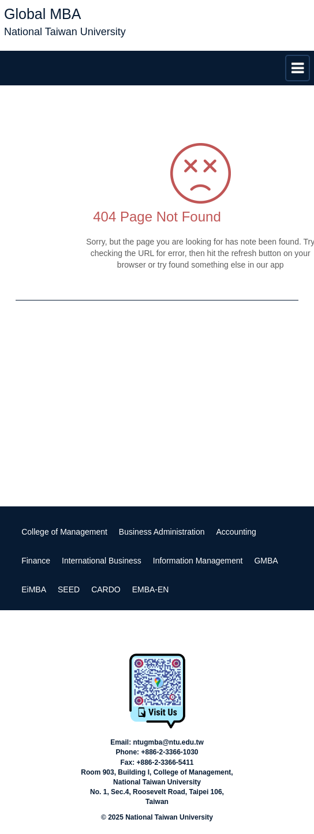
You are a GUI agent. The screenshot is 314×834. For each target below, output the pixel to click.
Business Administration (162, 531)
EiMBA (33, 589)
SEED (69, 589)
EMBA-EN (150, 589)
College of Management (64, 531)
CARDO (106, 589)
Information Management (198, 560)
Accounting (236, 531)
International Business (101, 560)
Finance (35, 560)
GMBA (266, 560)
